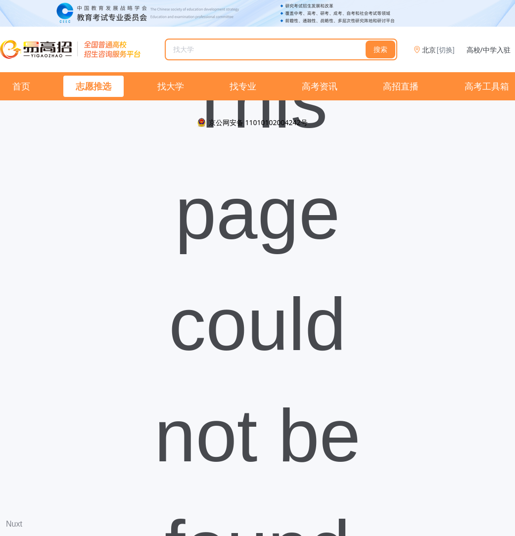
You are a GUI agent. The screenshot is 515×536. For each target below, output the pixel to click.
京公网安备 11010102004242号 (258, 122)
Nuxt (14, 524)
